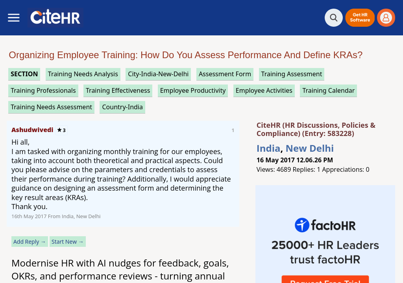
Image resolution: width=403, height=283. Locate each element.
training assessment (291, 74)
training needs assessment (51, 107)
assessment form (225, 74)
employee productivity (193, 90)
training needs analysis (83, 74)
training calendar (328, 90)
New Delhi (310, 148)
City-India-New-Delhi (158, 74)
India (269, 148)
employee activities (264, 90)
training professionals (43, 90)
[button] (360, 18)
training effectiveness (118, 90)
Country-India (122, 107)
